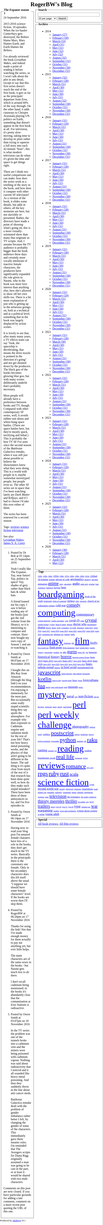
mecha (48, 687)
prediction (84, 734)
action (52, 579)
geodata (56, 652)
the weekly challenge (88, 797)
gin (61, 652)
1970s (67, 576)
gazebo (92, 648)
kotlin (45, 679)
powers (77, 734)
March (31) (59, 84)
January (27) (60, 34)
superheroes (88, 792)
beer (63, 587)
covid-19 (74, 620)
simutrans (77, 789)
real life (65, 756)
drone (54, 628)
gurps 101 (81, 652)
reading (70, 748)
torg (87, 802)
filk (73, 643)
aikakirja (87, 580)
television (17, 530)
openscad (48, 707)
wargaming (45, 810)
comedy (73, 605)
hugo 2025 (81, 664)
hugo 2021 (47, 664)
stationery (58, 792)
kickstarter (86, 674)
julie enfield (77, 674)
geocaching (48, 652)
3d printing (43, 579)
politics (46, 734)
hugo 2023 (64, 664)
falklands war (58, 634)
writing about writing (87, 810)
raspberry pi (52, 751)
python (68, 740)
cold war (61, 605)
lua (41, 686)
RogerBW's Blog (51, 4)
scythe (91, 785)
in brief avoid (68, 667)
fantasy (50, 641)
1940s (50, 576)
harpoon (93, 652)
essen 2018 (55, 631)
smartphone (87, 789)
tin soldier (81, 802)
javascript (49, 672)
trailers (44, 806)
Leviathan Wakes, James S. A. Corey (14, 541)
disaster (69, 625)
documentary (92, 625)
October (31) (60, 64)
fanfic (73, 634)
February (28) (61, 80)
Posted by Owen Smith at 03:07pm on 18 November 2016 (20, 1019)
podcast (92, 727)
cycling (52, 625)
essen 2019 (64, 631)
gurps (72, 651)
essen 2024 (90, 631)
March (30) (59, 341)
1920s (40, 576)
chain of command (59, 601)
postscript (62, 733)
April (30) (58, 87)
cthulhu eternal (43, 625)
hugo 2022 (56, 664)
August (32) (60, 57)
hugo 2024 (73, 664)
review (85, 758)
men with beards (57, 687)
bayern (57, 587)
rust (64, 773)
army (61, 584)
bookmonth (48, 601)
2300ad (93, 576)
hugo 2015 (48, 660)
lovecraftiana (90, 680)
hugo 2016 (58, 661)
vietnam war (85, 807)
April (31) (58, 44)
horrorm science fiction (80, 657)
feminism (67, 643)
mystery (52, 694)
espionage (80, 628)
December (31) (61, 70)
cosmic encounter (57, 621)
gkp (65, 652)
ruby (54, 773)
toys (92, 801)
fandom (67, 634)
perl (79, 704)
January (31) (60, 120)
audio (76, 584)
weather (56, 811)
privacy (91, 734)
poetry (40, 734)
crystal (91, 620)
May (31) (58, 47)
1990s (77, 576)
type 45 (70, 807)
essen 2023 (81, 631)
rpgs (43, 773)
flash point (55, 647)
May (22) (58, 563)
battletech (49, 588)
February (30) (61, 37)
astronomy (68, 584)
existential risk (47, 634)
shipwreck (69, 789)
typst (77, 806)
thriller (71, 801)
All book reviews (48, 823)
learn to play (56, 680)
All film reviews (68, 823)
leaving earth (67, 680)
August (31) (60, 143)
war (94, 806)
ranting (42, 750)
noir (76, 697)
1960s (61, 576)
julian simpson (66, 674)
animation (42, 584)
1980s (72, 576)
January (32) (60, 77)
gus (87, 652)
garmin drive (84, 648)
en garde (73, 628)
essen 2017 (46, 631)
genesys (41, 652)
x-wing (41, 814)
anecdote (94, 580)
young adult (52, 814)
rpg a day (90, 768)
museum (73, 686)
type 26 (58, 807)
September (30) (62, 104)
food (77, 648)
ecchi (59, 628)
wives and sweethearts (68, 811)
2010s (87, 576)
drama (41, 627)
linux (74, 680)
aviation (92, 584)
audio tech (84, 584)
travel (53, 807)
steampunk (67, 792)
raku (92, 740)
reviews (15, 526)
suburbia (80, 792)
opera (55, 707)
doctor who (79, 624)
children (71, 601)
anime (53, 583)
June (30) (58, 94)
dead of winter (61, 625)
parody (59, 707)
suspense (41, 797)
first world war (43, 648)
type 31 (64, 807)
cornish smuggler (44, 621)
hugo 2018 (77, 661)
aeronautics (77, 579)
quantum (80, 741)
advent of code (63, 579)
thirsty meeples (51, 801)
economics (65, 628)
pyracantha (55, 741)
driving (48, 628)
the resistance (73, 796)
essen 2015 (89, 628)
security (62, 789)
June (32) (58, 51)
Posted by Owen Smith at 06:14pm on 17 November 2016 (20, 816)
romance (76, 766)
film (82, 641)
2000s (82, 576)
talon (47, 797)
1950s (56, 576)
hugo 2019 (87, 660)
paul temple (67, 707)
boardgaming (61, 594)
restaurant (78, 758)
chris (77, 601)
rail (85, 741)
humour (57, 668)
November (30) (61, 67)
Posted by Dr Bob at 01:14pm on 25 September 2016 (21, 557)
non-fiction (85, 696)
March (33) (59, 41)
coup (66, 621)
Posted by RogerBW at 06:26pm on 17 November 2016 (20, 915)
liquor (80, 680)
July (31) (58, 97)
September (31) (62, 61)
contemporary (85, 614)
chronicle (83, 601)
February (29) (61, 123)
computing (56, 612)
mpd (65, 687)
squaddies (50, 792)
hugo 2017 (68, 660)
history (55, 657)
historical (44, 657)
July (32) (58, 54)
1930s (45, 576)
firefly (94, 642)
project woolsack (44, 741)
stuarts (74, 792)
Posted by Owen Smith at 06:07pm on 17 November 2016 (20, 658)
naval (70, 696)
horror (66, 656)
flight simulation (69, 648)
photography (80, 726)
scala (74, 774)
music (81, 687)
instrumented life (85, 667)
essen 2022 (73, 631)
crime (82, 621)
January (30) (60, 549)
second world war (48, 788)
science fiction (63, 782)
